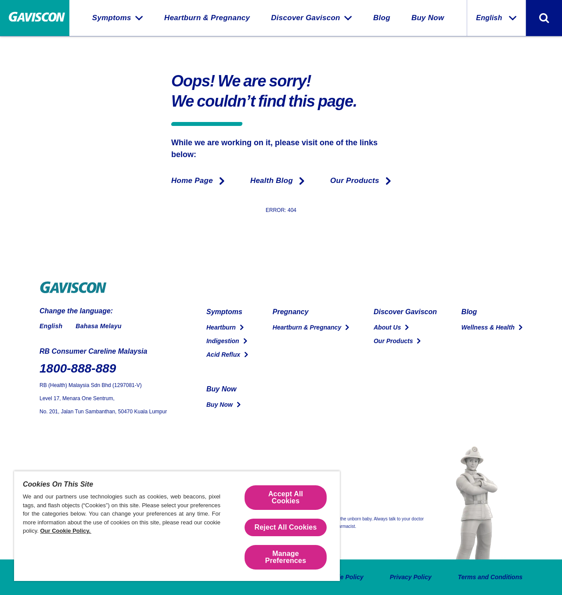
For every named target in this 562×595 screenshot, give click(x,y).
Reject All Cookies (286, 527)
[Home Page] (34, 18)
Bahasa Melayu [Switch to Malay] (98, 326)
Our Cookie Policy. (65, 530)
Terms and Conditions (490, 577)
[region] (177, 526)
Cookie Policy (343, 577)
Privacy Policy (411, 577)
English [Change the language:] (496, 18)
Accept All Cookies (285, 497)
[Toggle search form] (544, 18)
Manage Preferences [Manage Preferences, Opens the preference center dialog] (285, 557)
